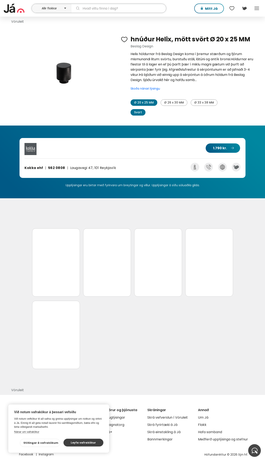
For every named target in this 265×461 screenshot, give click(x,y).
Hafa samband (210, 432)
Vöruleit (17, 21)
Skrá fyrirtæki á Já (162, 424)
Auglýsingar (115, 417)
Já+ (109, 432)
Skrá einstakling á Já (164, 432)
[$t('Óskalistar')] (231, 8)
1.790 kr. (220, 148)
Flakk (202, 424)
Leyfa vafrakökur (83, 442)
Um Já (203, 417)
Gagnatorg (115, 424)
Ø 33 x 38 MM (204, 102)
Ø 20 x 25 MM (144, 102)
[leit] (118, 8)
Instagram (46, 454)
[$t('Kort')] (244, 8)
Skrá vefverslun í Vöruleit (167, 417)
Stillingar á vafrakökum (41, 443)
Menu (256, 8)
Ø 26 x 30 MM (174, 102)
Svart (138, 112)
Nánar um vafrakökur (26, 431)
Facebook (26, 454)
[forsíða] (17, 8)
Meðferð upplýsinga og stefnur (223, 439)
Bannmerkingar (160, 439)
